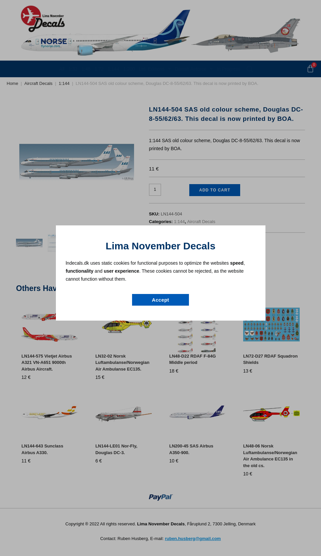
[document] (160, 278)
